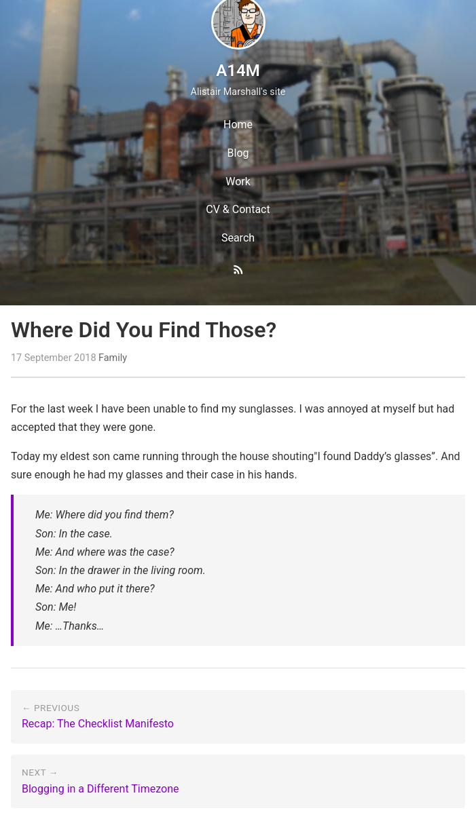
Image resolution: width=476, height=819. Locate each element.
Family (112, 358)
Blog (238, 153)
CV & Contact (238, 209)
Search (238, 237)
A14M (237, 70)
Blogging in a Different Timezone (100, 788)
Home (238, 124)
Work (238, 181)
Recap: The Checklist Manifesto (98, 723)
